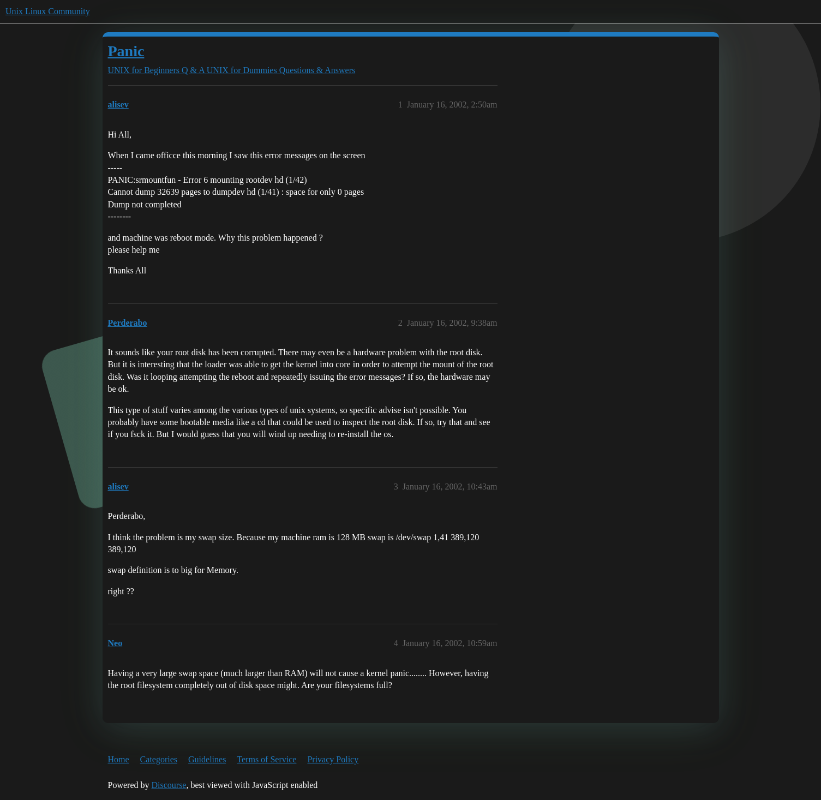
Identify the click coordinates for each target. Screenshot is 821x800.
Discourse (168, 785)
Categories (158, 759)
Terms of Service (266, 759)
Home (118, 759)
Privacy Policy (332, 759)
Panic (126, 51)
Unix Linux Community (47, 11)
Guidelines (207, 759)
